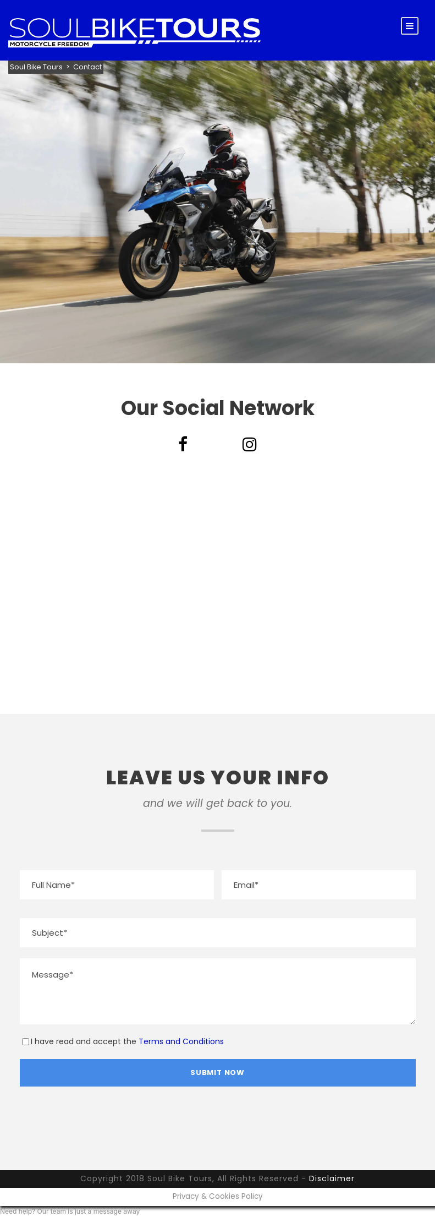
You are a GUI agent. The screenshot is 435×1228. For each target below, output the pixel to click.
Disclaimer (332, 1178)
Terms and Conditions (181, 1041)
